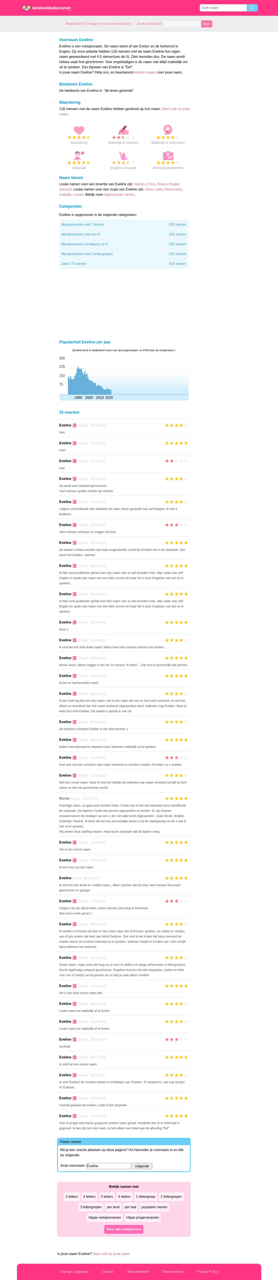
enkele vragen (145, 72)
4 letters (89, 1196)
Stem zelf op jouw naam (111, 1254)
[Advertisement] (34, 96)
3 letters (72, 1196)
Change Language (74, 1271)
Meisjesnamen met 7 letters (123, 224)
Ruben (162, 184)
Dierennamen (172, 1271)
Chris (151, 184)
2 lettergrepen (171, 1196)
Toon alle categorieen (123, 1229)
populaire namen (154, 1207)
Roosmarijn (173, 189)
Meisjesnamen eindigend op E (123, 244)
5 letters (107, 1196)
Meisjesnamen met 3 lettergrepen (123, 254)
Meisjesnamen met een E (123, 234)
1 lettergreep (146, 1196)
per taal (130, 1207)
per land (113, 1207)
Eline (149, 189)
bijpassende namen (119, 194)
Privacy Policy (207, 1271)
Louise (78, 194)
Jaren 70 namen (123, 263)
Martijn (139, 184)
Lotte (159, 189)
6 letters (124, 1196)
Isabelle (65, 194)
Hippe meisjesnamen (105, 1217)
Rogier (174, 184)
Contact (108, 1271)
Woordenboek (138, 1271)
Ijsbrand (65, 189)
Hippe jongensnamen (142, 1217)
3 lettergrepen (91, 1207)
